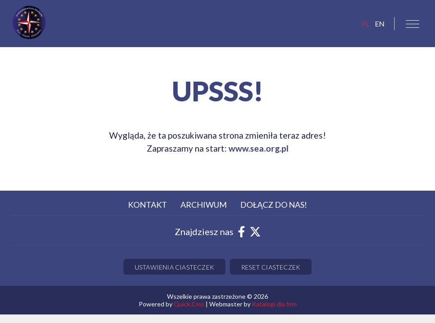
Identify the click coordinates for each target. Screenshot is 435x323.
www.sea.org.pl (258, 148)
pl (365, 23)
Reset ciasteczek (270, 267)
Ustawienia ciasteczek (174, 267)
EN (380, 23)
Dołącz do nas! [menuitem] (273, 205)
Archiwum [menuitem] (203, 205)
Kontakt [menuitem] (147, 205)
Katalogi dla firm (274, 304)
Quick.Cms (189, 304)
